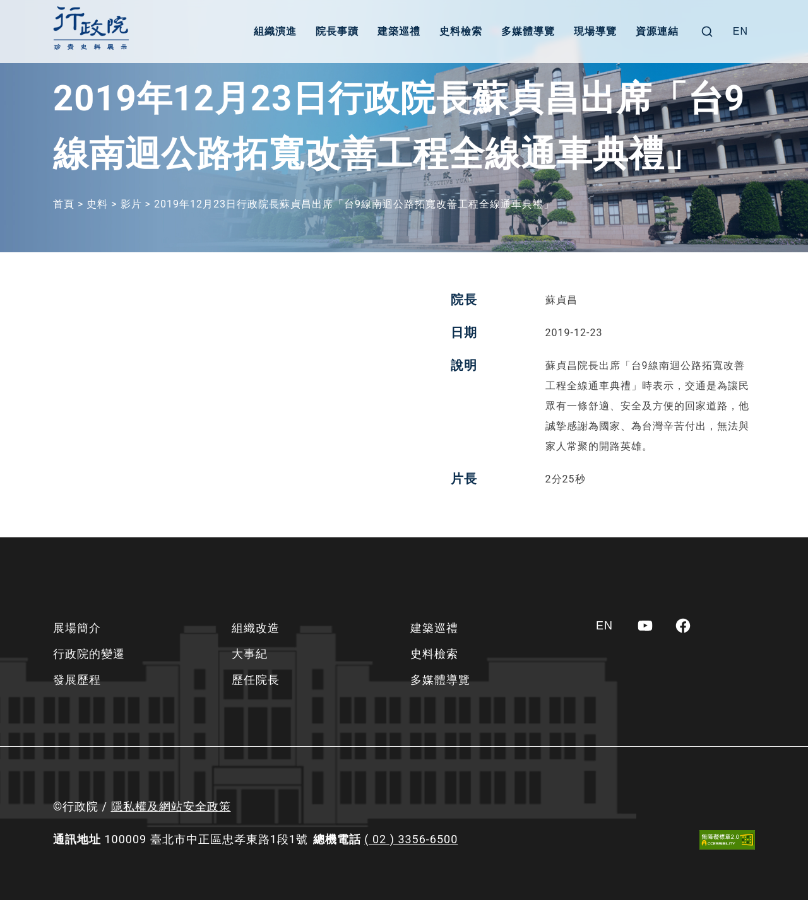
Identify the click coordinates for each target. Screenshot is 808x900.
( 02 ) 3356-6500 (411, 839)
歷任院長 (256, 679)
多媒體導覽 (528, 31)
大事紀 (250, 653)
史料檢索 (460, 31)
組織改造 (256, 627)
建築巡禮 (398, 31)
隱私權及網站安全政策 (171, 806)
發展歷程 (77, 679)
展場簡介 (77, 627)
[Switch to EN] (740, 31)
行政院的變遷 (89, 653)
